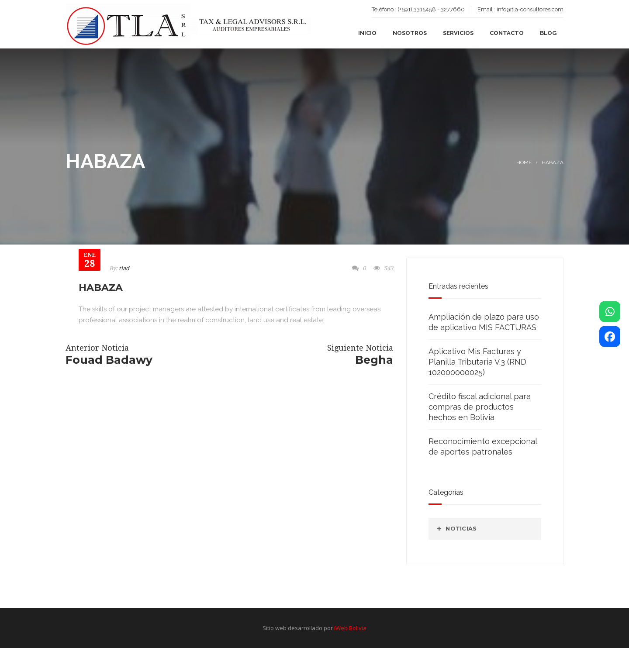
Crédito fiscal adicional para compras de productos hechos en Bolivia (480, 407)
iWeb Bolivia (350, 628)
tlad (124, 268)
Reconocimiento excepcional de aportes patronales (483, 446)
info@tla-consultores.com (530, 9)
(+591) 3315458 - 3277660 (431, 9)
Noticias (461, 528)
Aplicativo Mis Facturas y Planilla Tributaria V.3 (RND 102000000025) (477, 362)
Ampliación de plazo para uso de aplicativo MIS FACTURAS (484, 322)
